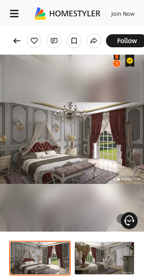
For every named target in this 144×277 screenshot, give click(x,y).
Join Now (123, 13)
